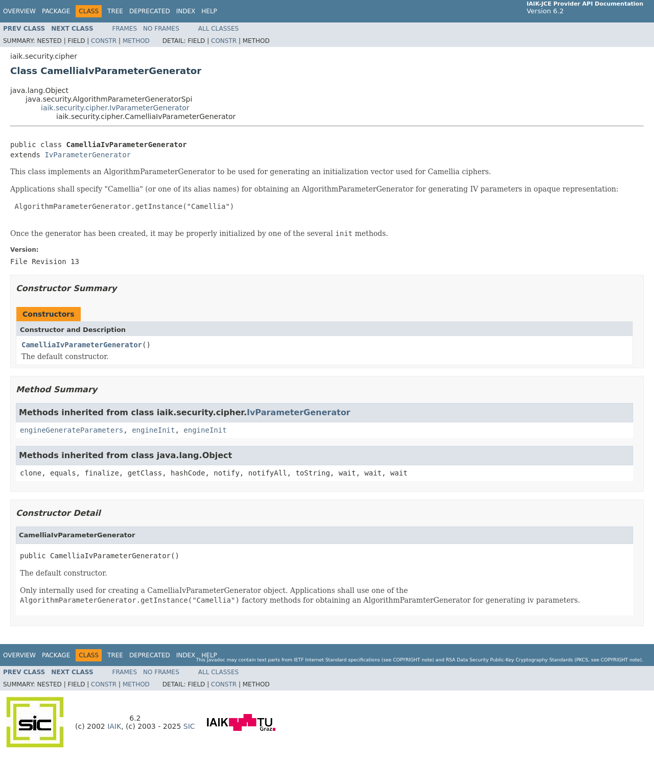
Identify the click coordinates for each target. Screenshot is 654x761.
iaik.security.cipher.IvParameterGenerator (115, 108)
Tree (115, 11)
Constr (103, 40)
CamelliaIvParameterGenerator (81, 345)
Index (186, 11)
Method (136, 40)
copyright (406, 659)
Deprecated (149, 11)
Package (56, 11)
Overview (19, 11)
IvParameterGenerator (87, 155)
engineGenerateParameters (71, 430)
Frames (124, 28)
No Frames (161, 28)
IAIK (114, 726)
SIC (189, 726)
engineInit (153, 430)
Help (209, 11)
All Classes (218, 28)
